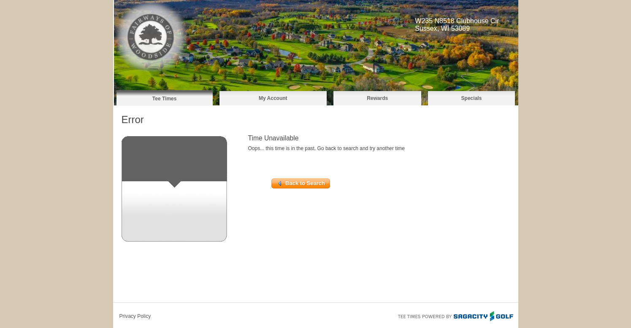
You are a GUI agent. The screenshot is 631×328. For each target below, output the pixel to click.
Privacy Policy (135, 316)
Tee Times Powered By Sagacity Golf (455, 315)
